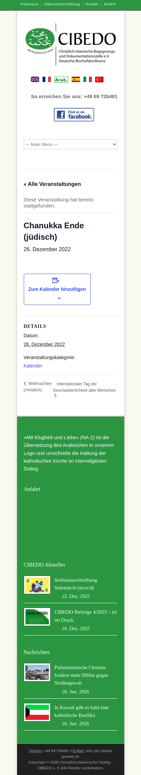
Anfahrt (110, 4)
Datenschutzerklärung (62, 4)
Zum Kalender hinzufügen (57, 289)
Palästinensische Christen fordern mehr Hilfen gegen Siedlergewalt (81, 675)
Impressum (29, 4)
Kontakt (92, 4)
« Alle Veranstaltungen (52, 184)
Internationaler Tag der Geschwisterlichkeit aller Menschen (84, 387)
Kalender (33, 366)
